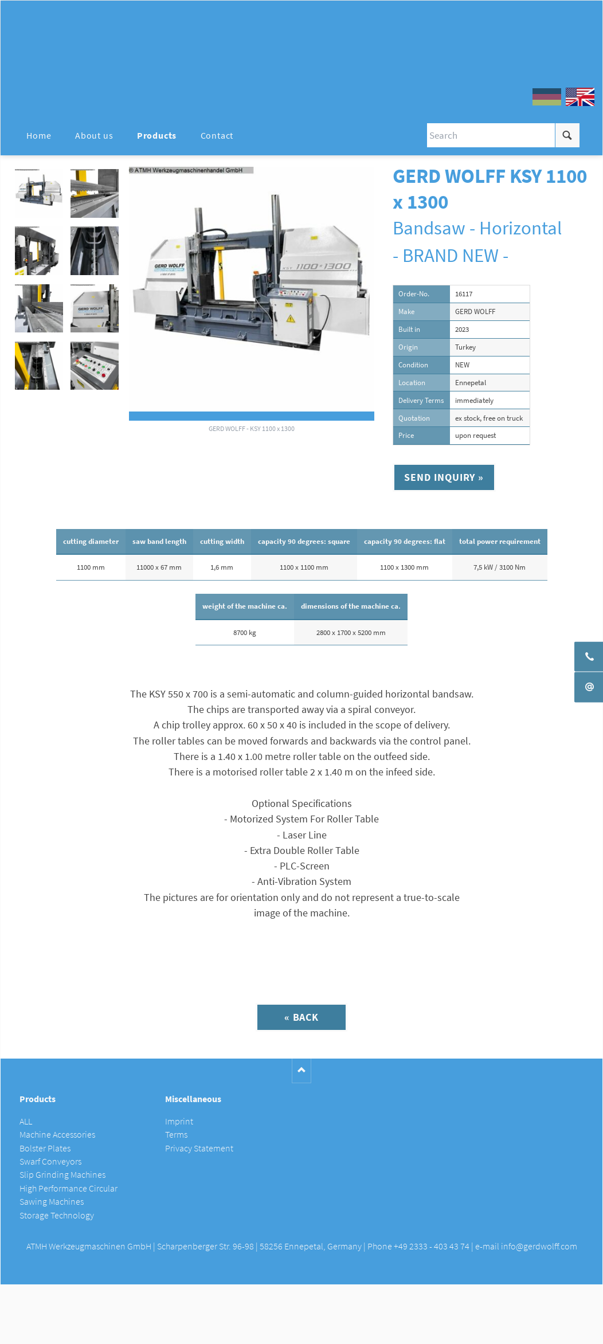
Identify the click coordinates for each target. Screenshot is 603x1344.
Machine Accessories (57, 1134)
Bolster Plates (45, 1148)
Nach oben (302, 1071)
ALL (25, 1121)
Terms (176, 1134)
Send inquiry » (444, 477)
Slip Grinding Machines (62, 1174)
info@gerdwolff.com (539, 1246)
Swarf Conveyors (50, 1161)
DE (546, 97)
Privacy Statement (199, 1148)
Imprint (179, 1121)
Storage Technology (56, 1215)
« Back (301, 1017)
